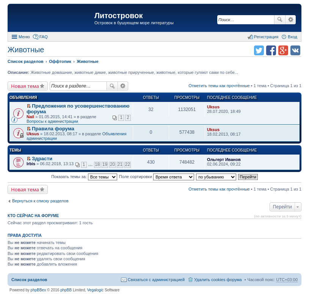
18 (97, 164)
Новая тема (25, 86)
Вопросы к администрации (52, 121)
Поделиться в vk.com (295, 50)
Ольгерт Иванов (224, 159)
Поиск (279, 19)
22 (127, 164)
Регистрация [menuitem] (266, 36)
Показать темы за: (84, 176)
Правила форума (53, 128)
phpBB (66, 290)
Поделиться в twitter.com (259, 50)
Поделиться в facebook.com (271, 50)
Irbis (31, 163)
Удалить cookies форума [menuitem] (218, 279)
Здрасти (42, 158)
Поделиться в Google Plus (283, 50)
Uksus (213, 107)
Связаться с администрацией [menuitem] (156, 279)
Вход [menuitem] (292, 36)
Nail (30, 116)
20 (112, 164)
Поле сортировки (156, 176)
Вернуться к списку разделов (40, 201)
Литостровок (118, 15)
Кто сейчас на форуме (33, 215)
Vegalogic (95, 290)
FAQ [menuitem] (43, 36)
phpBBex (38, 290)
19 (104, 164)
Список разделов (29, 279)
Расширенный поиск (290, 19)
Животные (26, 49)
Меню (24, 36)
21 (120, 164)
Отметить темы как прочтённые (219, 85)
